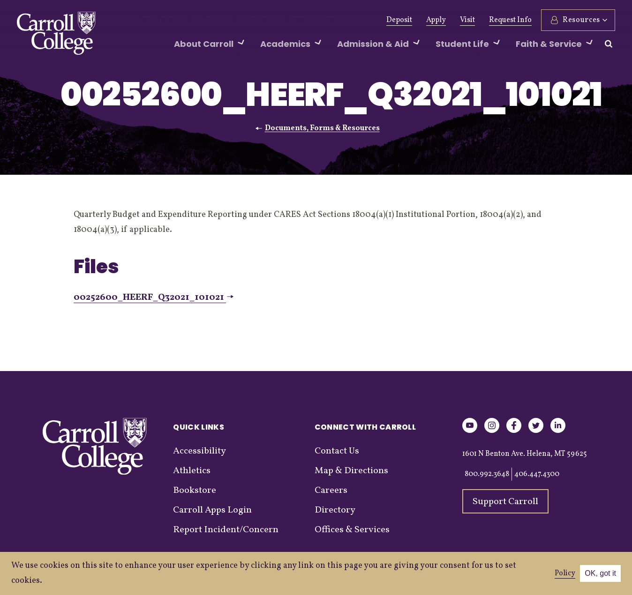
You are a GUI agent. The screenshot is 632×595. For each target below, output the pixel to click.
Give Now (150, 20)
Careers (331, 490)
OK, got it (600, 573)
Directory (335, 510)
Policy (565, 573)
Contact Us (337, 451)
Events (306, 20)
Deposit (399, 20)
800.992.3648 (487, 474)
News (272, 20)
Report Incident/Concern (225, 529)
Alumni (192, 20)
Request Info (510, 20)
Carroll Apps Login (212, 510)
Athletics (234, 20)
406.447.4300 (536, 474)
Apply (436, 20)
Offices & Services (352, 529)
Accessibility (199, 451)
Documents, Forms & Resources (322, 128)
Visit (467, 20)
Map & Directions (351, 470)
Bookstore (194, 490)
